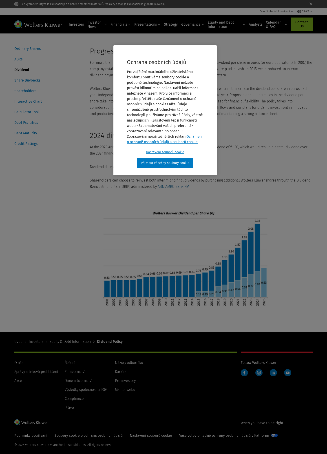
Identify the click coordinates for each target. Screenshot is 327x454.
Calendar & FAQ (276, 24)
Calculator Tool (26, 112)
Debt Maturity (25, 133)
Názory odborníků (129, 363)
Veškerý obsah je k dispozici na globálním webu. (135, 4)
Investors (76, 24)
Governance (192, 24)
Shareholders (25, 91)
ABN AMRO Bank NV (173, 186)
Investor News (97, 24)
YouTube (287, 372)
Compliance (74, 398)
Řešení (70, 363)
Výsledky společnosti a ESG (86, 390)
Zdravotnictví (75, 372)
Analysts (255, 24)
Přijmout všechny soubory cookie (165, 163)
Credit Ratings (26, 144)
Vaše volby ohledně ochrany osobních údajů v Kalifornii (224, 435)
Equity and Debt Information (226, 24)
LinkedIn (273, 372)
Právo (69, 407)
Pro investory (125, 381)
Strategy (171, 24)
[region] (165, 110)
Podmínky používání (30, 435)
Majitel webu (125, 390)
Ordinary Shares (27, 49)
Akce (18, 381)
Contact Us (301, 24)
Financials (120, 24)
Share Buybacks (27, 80)
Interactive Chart (28, 101)
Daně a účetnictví (78, 381)
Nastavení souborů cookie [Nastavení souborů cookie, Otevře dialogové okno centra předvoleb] (165, 152)
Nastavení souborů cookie (151, 435)
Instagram (259, 372)
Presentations (147, 24)
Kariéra (121, 372)
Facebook (244, 372)
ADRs (18, 59)
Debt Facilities (26, 122)
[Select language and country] (305, 11)
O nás (18, 363)
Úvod (18, 341)
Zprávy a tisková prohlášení (36, 372)
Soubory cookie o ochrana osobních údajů (89, 435)
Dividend (21, 70)
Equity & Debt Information (70, 341)
